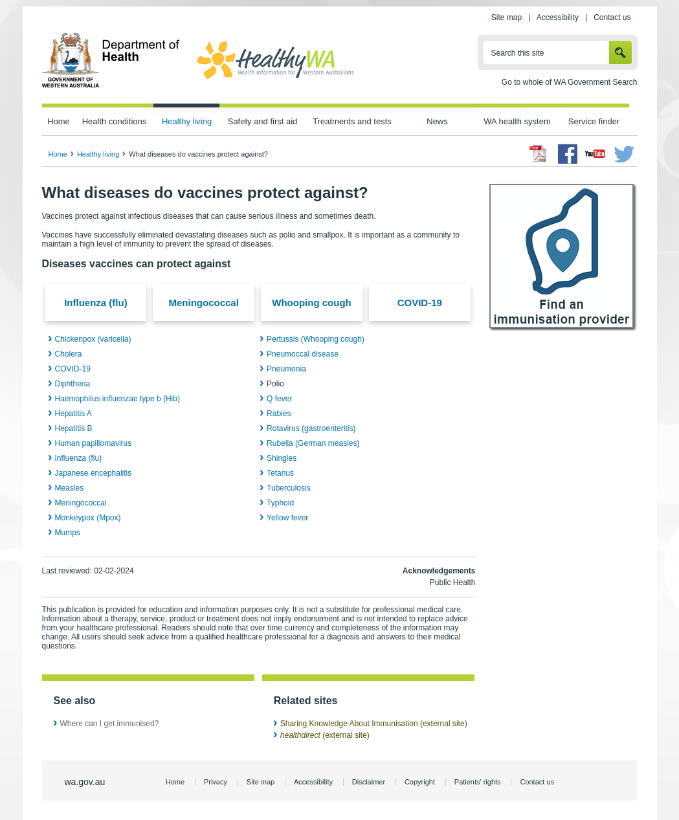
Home (58, 121)
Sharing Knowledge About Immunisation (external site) (373, 723)
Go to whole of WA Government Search (570, 82)
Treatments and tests (352, 121)
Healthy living (187, 121)
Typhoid (280, 502)
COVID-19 (419, 302)
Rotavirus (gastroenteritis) (311, 428)
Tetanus (280, 473)
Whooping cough (311, 302)
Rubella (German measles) (313, 443)
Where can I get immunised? (109, 723)
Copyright (420, 782)
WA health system (517, 121)
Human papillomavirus (93, 443)
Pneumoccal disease (303, 354)
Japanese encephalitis (93, 473)
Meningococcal (204, 302)
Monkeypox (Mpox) (88, 517)
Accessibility (558, 17)
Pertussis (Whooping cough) (315, 339)
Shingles (281, 458)
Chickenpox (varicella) (93, 339)
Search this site (517, 53)
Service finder (593, 121)
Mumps (67, 532)
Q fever (279, 398)
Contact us (612, 17)
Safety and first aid (263, 121)
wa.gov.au (85, 782)
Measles (69, 488)
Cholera (68, 354)
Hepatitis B (74, 428)
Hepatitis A (73, 413)
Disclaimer (368, 782)
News (437, 121)
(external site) (325, 735)
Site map (506, 17)
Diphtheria (73, 383)
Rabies (279, 413)
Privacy (215, 782)
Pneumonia (286, 368)
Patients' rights (477, 782)
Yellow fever (287, 517)
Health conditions (114, 121)
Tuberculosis (289, 488)
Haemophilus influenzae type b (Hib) (117, 398)
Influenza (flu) (96, 302)
